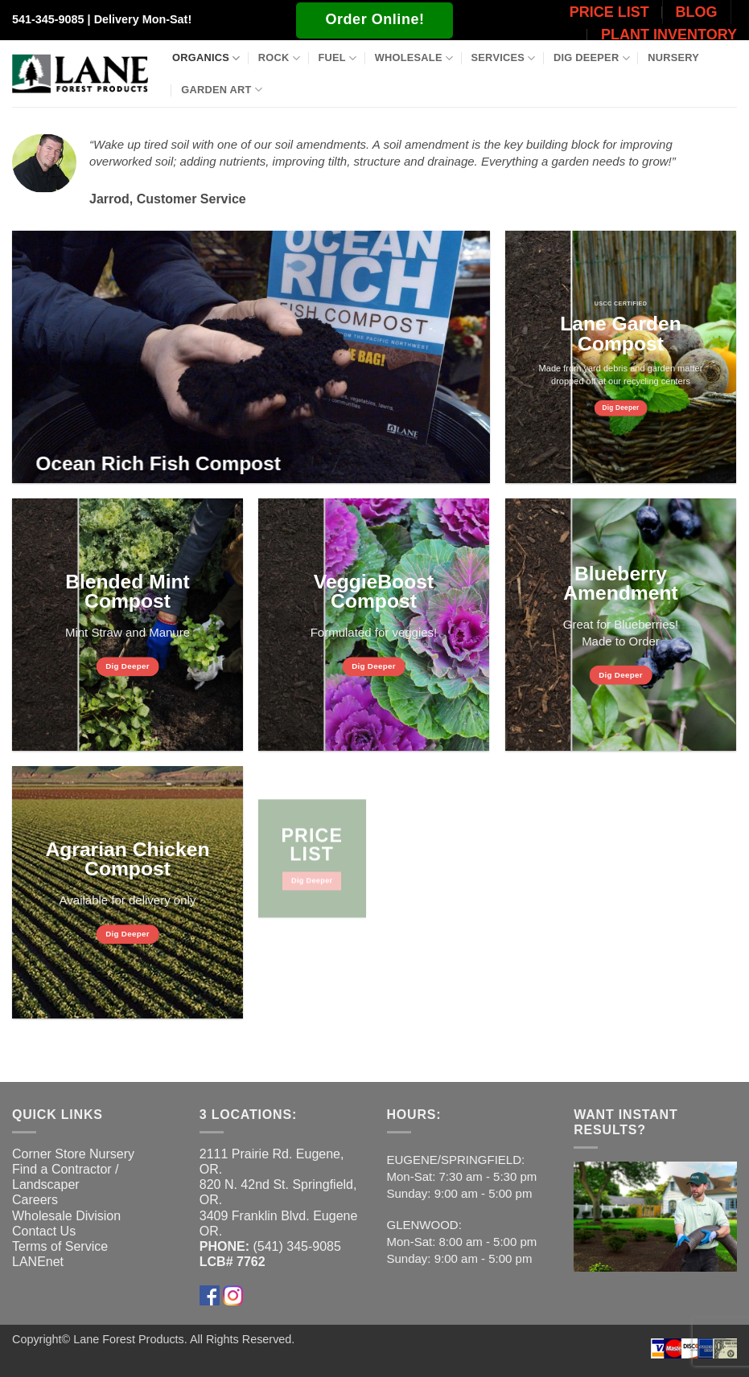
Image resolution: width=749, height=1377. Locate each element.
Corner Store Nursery (73, 1154)
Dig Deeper (592, 58)
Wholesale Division (66, 1216)
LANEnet (38, 1261)
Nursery (673, 57)
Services (503, 58)
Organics (206, 58)
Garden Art (221, 89)
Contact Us (44, 1231)
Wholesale (414, 58)
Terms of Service (60, 1246)
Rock (279, 58)
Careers (35, 1200)
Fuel (337, 58)
